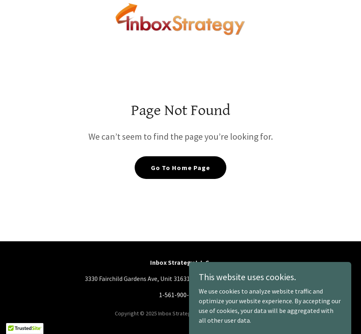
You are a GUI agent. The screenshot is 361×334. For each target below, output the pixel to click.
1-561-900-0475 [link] (180, 295)
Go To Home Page (180, 168)
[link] (180, 19)
